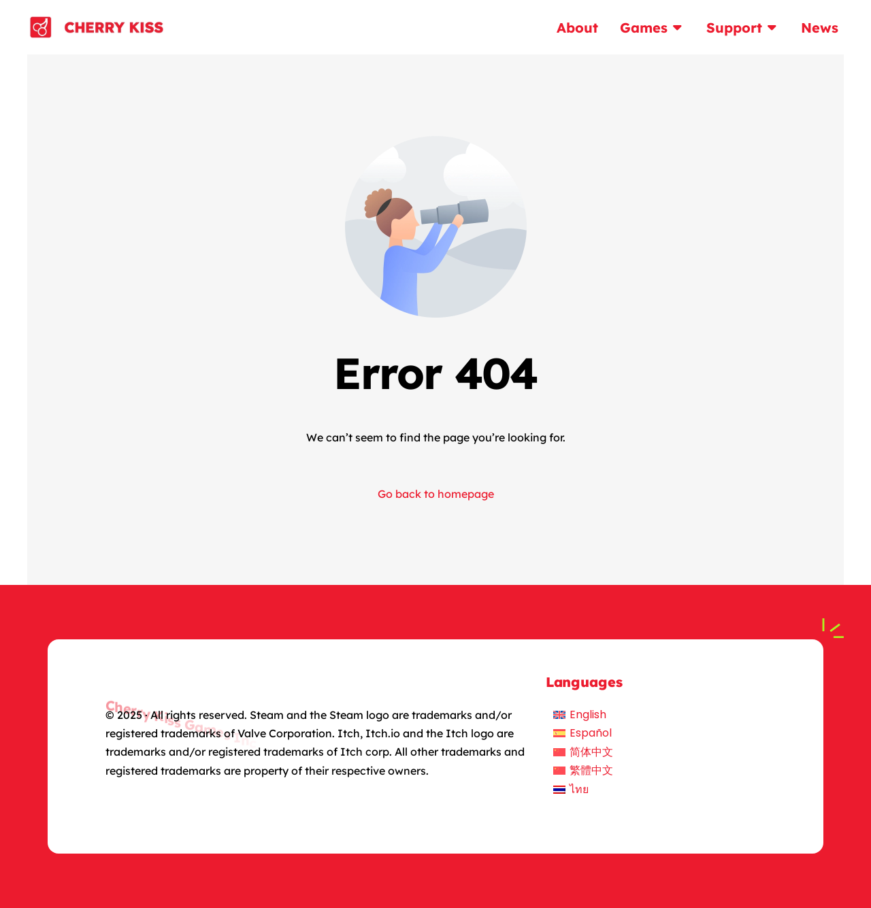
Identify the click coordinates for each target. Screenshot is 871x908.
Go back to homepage (436, 494)
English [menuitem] (588, 714)
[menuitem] (583, 714)
